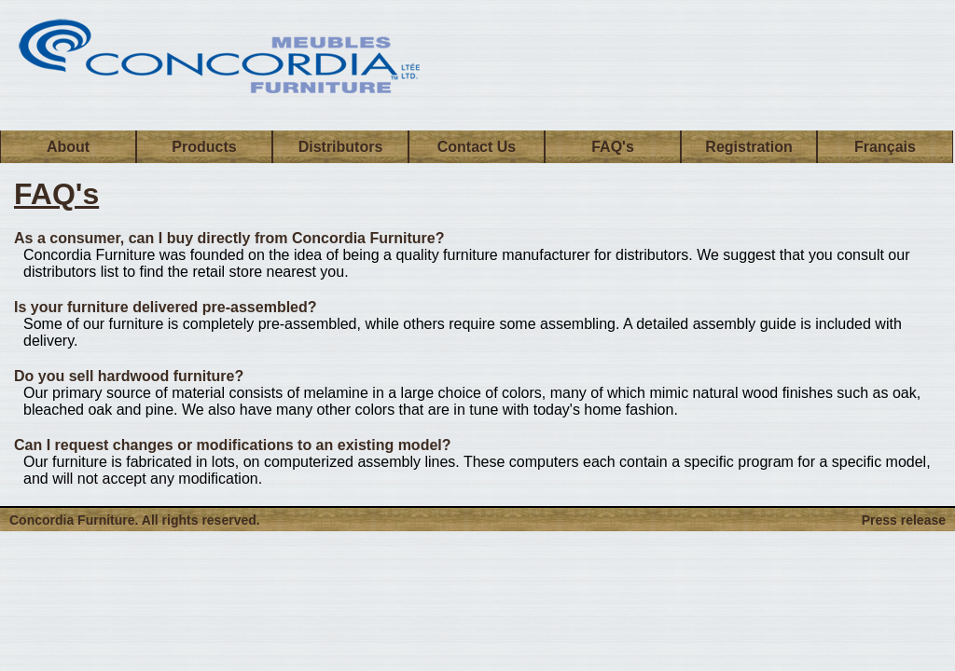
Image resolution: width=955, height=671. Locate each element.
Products (204, 147)
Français (885, 147)
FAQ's (612, 147)
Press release (904, 520)
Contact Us (476, 147)
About (68, 147)
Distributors (340, 147)
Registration (748, 147)
